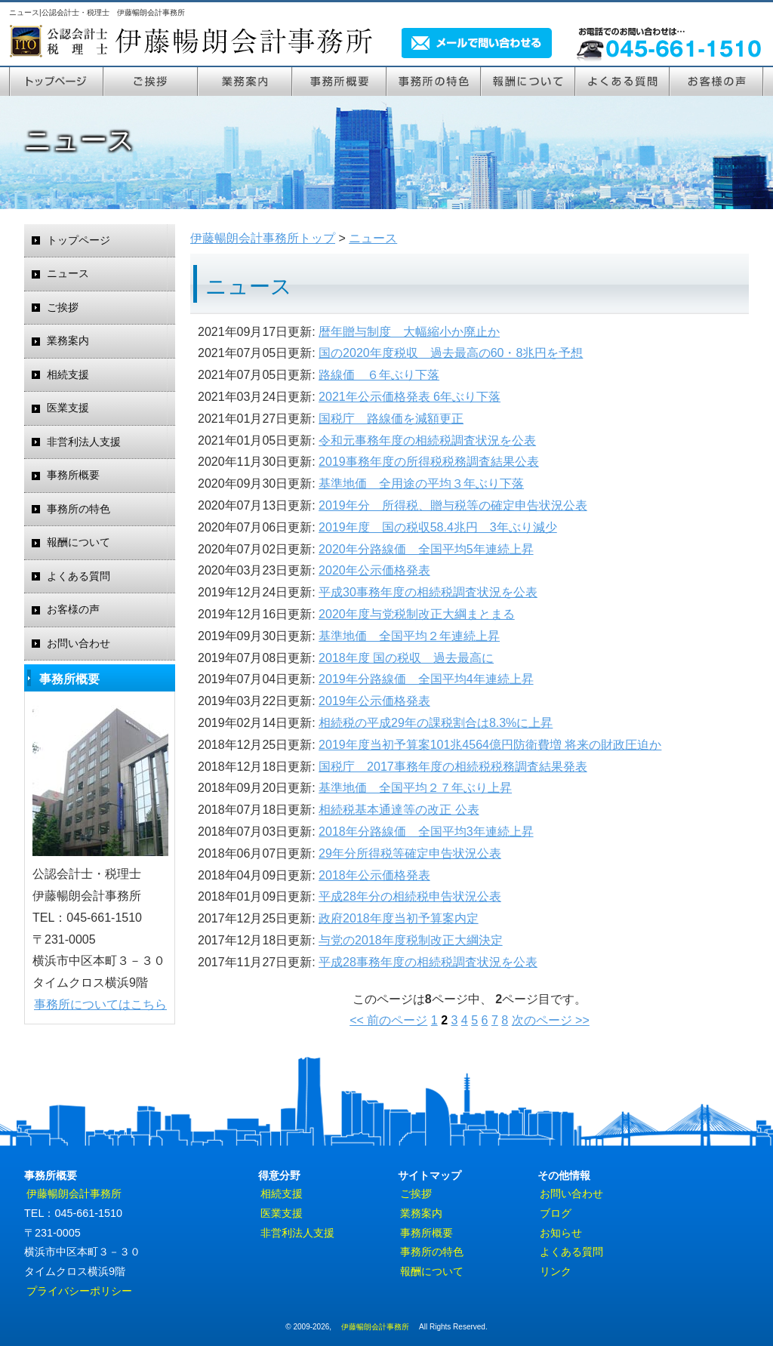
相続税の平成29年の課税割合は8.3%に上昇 (436, 722)
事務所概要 (73, 475)
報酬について (528, 81)
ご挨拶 (150, 81)
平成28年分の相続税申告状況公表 (410, 896)
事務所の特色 (433, 81)
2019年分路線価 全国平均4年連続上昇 (426, 679)
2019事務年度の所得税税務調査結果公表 (429, 461)
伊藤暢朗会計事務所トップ (262, 238)
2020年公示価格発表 (374, 570)
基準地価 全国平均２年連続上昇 (409, 636)
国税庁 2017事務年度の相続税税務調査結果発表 (453, 766)
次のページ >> (551, 1020)
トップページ (56, 81)
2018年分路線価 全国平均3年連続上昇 (426, 831)
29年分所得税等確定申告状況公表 (410, 853)
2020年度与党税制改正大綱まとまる (417, 614)
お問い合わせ (78, 643)
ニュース (68, 273)
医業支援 (68, 408)
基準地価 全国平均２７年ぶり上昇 (415, 787)
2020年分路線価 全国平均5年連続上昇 (426, 549)
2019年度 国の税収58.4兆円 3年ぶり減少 (438, 527)
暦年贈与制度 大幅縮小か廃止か (409, 331)
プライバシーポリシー (79, 1291)
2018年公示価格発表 (374, 875)
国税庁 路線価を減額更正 (391, 418)
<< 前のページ (388, 1020)
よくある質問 (622, 81)
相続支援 (68, 374)
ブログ (555, 1213)
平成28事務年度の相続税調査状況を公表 (428, 962)
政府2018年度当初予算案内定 (399, 918)
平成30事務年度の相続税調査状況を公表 (428, 592)
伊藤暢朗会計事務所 (74, 1193)
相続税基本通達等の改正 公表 (399, 809)
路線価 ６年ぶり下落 (379, 374)
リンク (555, 1271)
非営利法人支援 (84, 442)
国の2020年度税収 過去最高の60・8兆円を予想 (451, 353)
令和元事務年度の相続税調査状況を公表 (427, 440)
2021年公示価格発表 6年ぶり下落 (409, 396)
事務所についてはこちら (100, 1004)
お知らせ (561, 1233)
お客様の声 (717, 81)
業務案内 (245, 81)
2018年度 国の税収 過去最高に (406, 657)
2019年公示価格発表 (374, 701)
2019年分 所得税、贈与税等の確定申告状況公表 (453, 505)
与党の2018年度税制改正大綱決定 (411, 940)
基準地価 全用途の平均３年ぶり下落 (421, 483)
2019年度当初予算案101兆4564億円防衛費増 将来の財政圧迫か (490, 744)
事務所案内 (339, 81)
